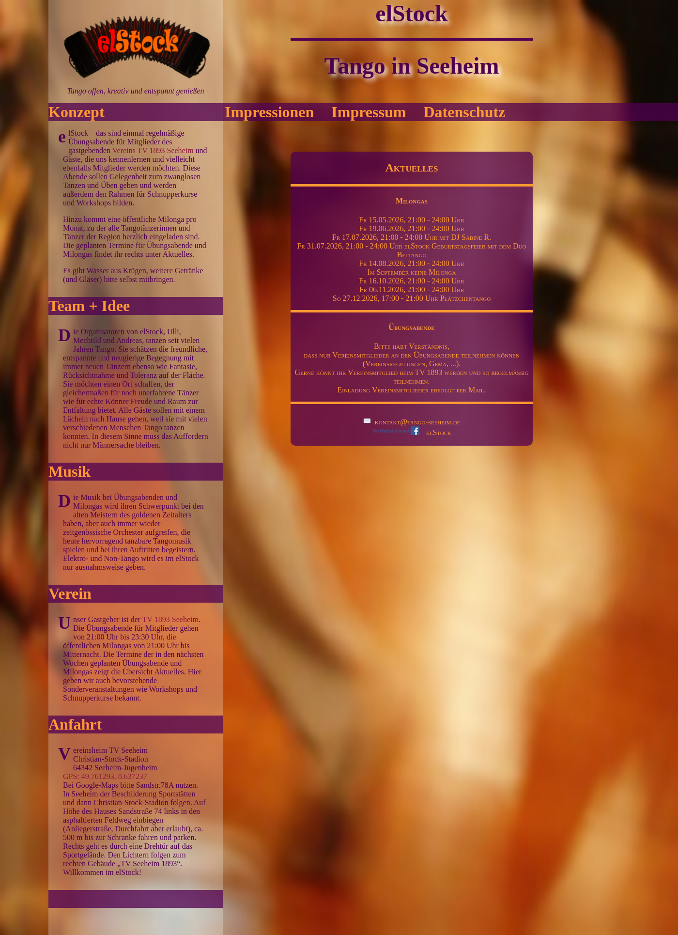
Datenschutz (464, 112)
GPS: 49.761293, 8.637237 (105, 776)
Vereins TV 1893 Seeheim (153, 150)
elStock (411, 432)
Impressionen (269, 112)
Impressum (368, 112)
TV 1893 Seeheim (170, 619)
